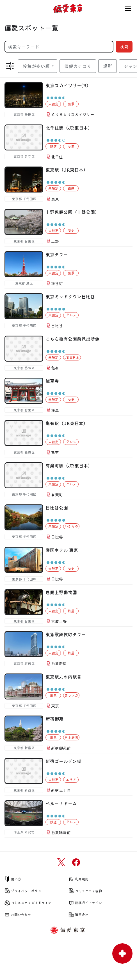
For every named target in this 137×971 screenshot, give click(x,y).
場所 (107, 66)
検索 (124, 46)
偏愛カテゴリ (77, 66)
